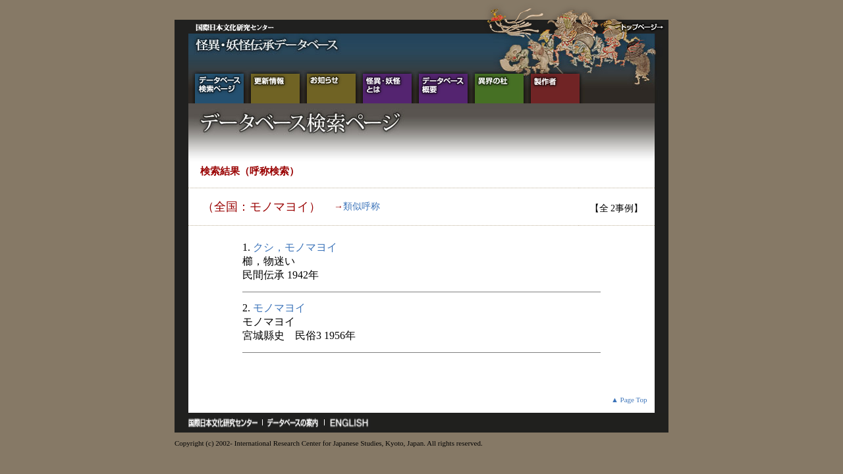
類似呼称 (361, 206)
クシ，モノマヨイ (295, 247)
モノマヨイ (279, 307)
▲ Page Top (629, 400)
